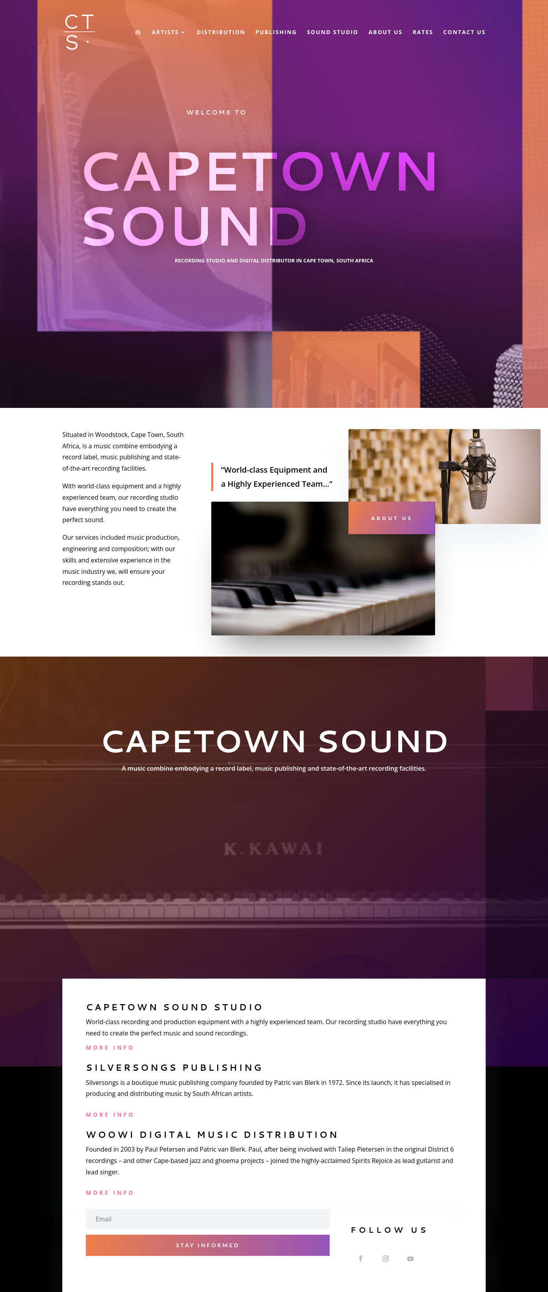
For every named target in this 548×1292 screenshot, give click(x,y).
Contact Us (464, 32)
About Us (385, 32)
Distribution (221, 32)
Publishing (276, 32)
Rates (423, 32)
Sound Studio (332, 32)
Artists (165, 32)
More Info (110, 1047)
